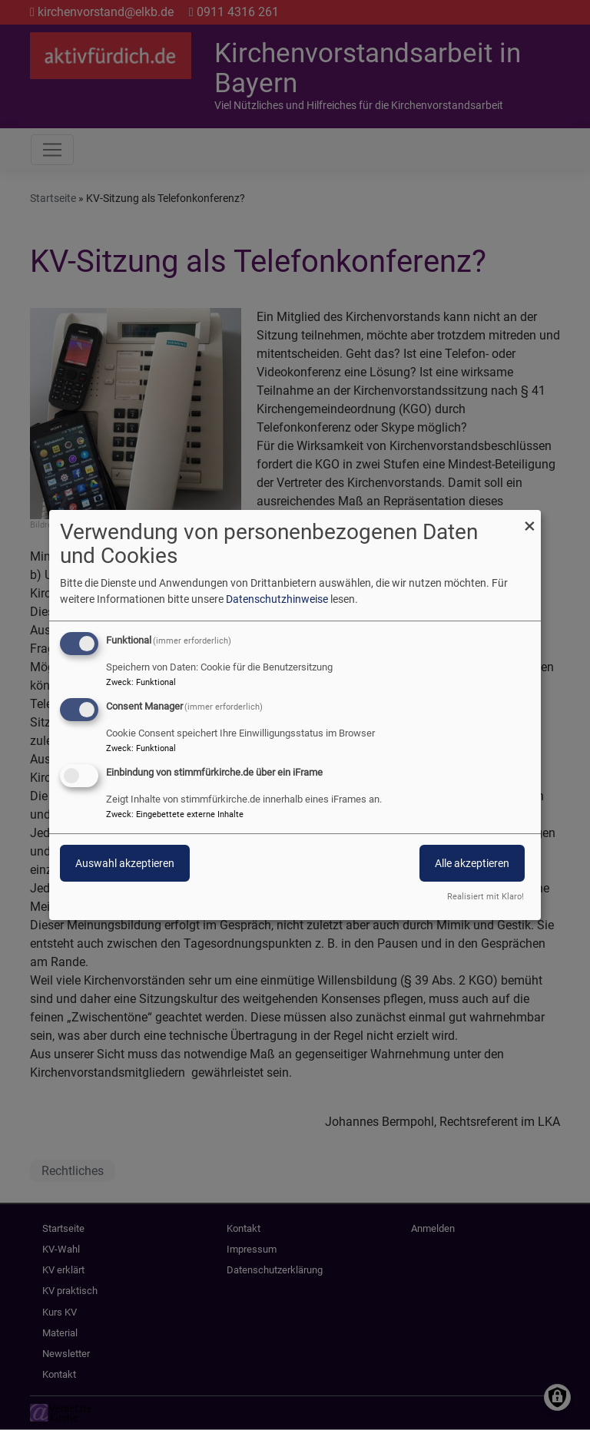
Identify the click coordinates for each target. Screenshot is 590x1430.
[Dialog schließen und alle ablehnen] (529, 519)
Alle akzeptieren (472, 863)
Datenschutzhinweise (277, 599)
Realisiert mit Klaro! (485, 897)
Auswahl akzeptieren (124, 863)
